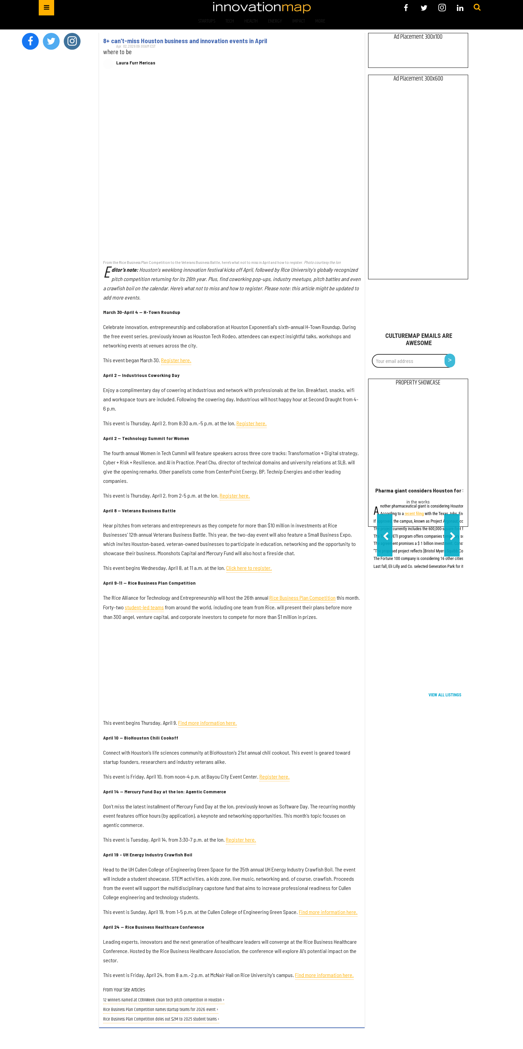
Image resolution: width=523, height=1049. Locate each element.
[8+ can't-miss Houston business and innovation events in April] (232, 166)
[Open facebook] (406, 8)
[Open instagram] (442, 8)
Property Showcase (418, 383)
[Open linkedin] (460, 8)
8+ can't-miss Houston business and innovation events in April (185, 41)
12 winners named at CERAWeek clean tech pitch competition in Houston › (163, 1000)
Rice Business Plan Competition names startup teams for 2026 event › (160, 1009)
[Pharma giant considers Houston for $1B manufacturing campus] (418, 438)
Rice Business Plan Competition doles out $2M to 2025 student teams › (161, 1019)
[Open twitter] (424, 8)
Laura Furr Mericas (135, 62)
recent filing (414, 514)
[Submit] (477, 7)
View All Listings (445, 695)
